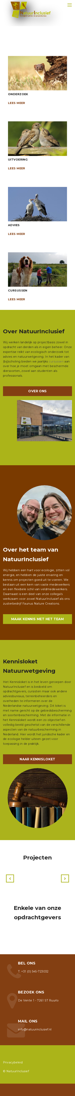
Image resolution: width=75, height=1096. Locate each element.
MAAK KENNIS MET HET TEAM (37, 619)
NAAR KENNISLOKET (37, 759)
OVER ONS (37, 391)
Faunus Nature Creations (40, 603)
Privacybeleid (13, 1062)
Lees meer (16, 103)
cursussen (56, 361)
